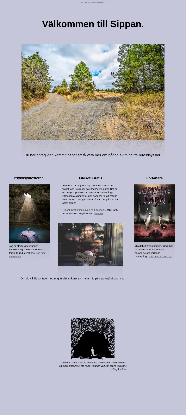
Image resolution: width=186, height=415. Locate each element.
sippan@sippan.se (111, 278)
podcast (98, 213)
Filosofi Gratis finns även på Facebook (83, 209)
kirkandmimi (30, 139)
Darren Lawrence (20, 185)
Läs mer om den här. (160, 256)
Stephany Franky (116, 264)
